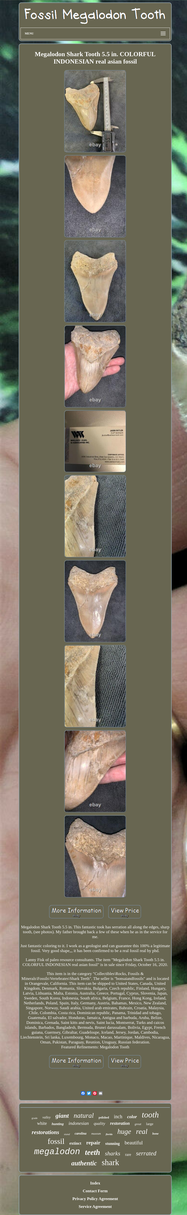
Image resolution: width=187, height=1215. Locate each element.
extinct (75, 1143)
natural (84, 1115)
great (138, 1124)
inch (118, 1116)
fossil (56, 1141)
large (149, 1124)
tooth (150, 1114)
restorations (45, 1132)
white (42, 1123)
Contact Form (95, 1191)
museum (96, 1133)
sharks (112, 1153)
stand (67, 1134)
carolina (80, 1133)
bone (155, 1133)
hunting (58, 1124)
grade (34, 1118)
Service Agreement (95, 1206)
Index (95, 1183)
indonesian (78, 1123)
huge (124, 1131)
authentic (84, 1163)
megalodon (57, 1152)
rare (128, 1154)
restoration (120, 1123)
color (132, 1116)
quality (99, 1123)
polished (104, 1117)
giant (62, 1115)
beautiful (134, 1143)
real (141, 1131)
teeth (92, 1152)
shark (110, 1162)
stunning (112, 1143)
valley (46, 1117)
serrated (146, 1153)
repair (93, 1142)
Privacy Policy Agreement (95, 1198)
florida (109, 1134)
